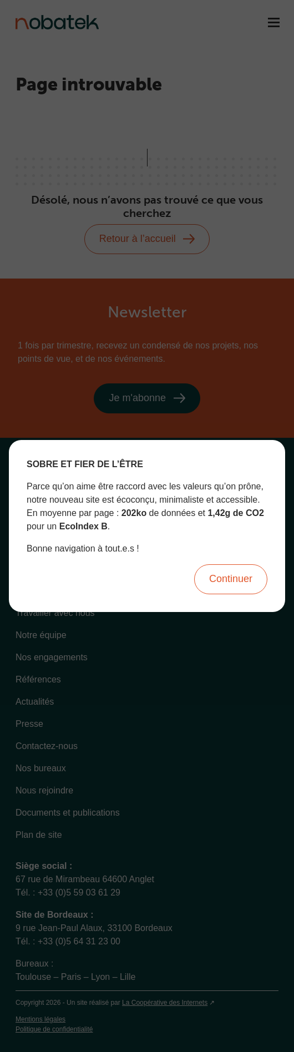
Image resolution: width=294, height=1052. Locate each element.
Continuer (230, 578)
